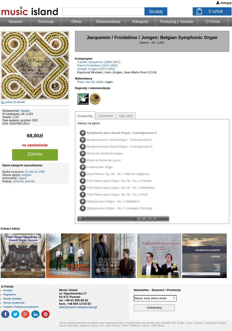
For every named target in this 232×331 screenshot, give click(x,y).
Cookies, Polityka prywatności (20, 306)
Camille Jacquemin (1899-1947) (98, 62)
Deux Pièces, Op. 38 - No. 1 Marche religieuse (117, 174)
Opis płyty (126, 116)
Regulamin (9, 294)
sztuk (216, 11)
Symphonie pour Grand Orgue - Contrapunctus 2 (119, 139)
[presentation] (213, 303)
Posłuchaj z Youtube (176, 22)
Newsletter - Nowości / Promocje (157, 290)
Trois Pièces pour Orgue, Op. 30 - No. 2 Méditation (120, 187)
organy (22, 178)
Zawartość (105, 116)
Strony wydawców (13, 302)
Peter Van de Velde (90, 82)
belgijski (27, 175)
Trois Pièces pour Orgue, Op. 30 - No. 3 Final (117, 194)
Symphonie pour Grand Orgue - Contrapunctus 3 (119, 146)
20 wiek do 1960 (35, 171)
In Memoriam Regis (99, 167)
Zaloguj (226, 3)
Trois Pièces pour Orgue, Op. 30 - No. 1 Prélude (119, 181)
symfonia (18, 181)
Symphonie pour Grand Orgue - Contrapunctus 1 (121, 133)
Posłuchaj (85, 116)
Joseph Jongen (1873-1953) (96, 69)
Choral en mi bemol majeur (104, 153)
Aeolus (25, 110)
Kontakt (8, 290)
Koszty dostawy (12, 298)
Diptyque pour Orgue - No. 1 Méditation (113, 201)
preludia (30, 181)
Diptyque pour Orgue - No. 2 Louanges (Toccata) (119, 208)
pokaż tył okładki (15, 102)
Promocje (46, 22)
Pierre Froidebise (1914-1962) (97, 65)
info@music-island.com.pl (78, 307)
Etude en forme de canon (103, 160)
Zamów (35, 153)
